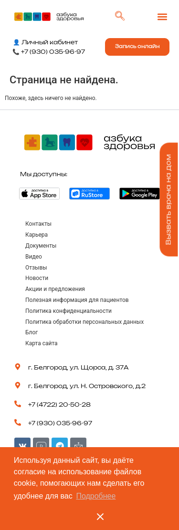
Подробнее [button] (96, 496)
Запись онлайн (137, 46)
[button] (162, 17)
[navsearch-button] (119, 16)
